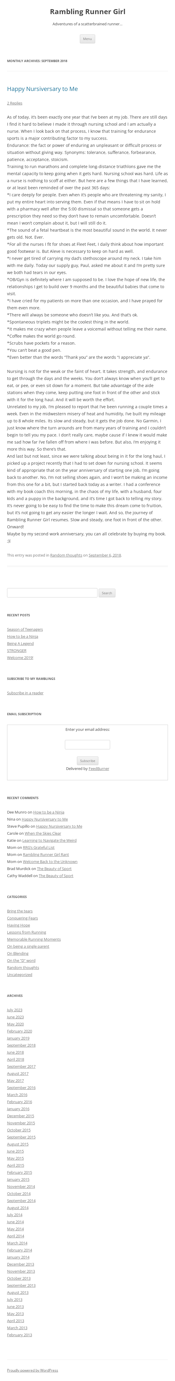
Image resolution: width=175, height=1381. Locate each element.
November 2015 (21, 1123)
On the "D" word (21, 960)
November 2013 (21, 1271)
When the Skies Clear (43, 833)
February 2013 (19, 1334)
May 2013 (15, 1313)
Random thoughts (66, 555)
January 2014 (18, 1257)
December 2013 (20, 1264)
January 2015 (18, 1179)
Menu (87, 38)
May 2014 (15, 1228)
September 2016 (21, 1087)
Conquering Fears (22, 918)
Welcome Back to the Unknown (50, 861)
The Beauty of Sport (54, 868)
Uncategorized (19, 974)
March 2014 (17, 1243)
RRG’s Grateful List (39, 847)
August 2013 (17, 1292)
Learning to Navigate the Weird (49, 840)
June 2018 (15, 1052)
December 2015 (20, 1115)
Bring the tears (20, 911)
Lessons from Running (26, 932)
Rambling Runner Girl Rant (46, 854)
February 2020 (19, 1031)
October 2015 (19, 1130)
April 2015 (15, 1165)
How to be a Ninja (22, 636)
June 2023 (15, 1017)
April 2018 (15, 1059)
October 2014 (19, 1193)
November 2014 (21, 1186)
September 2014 (21, 1200)
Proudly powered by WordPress (32, 1370)
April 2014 (15, 1236)
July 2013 (14, 1299)
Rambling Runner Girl (87, 11)
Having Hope (18, 925)
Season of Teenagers (25, 629)
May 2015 (15, 1158)
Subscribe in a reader (25, 693)
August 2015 (17, 1144)
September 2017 (21, 1066)
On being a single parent (28, 946)
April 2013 (15, 1320)
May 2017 (15, 1080)
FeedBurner (99, 768)
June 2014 (15, 1221)
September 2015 (21, 1137)
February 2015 (19, 1172)
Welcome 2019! (20, 657)
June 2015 (15, 1151)
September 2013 (21, 1285)
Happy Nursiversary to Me (42, 89)
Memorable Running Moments (34, 939)
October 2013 (19, 1278)
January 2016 (18, 1108)
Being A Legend (20, 643)
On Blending (17, 953)
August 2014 (17, 1207)
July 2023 (14, 1009)
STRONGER (16, 650)
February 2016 (19, 1101)
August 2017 (17, 1073)
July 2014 (14, 1214)
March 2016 (17, 1094)
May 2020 (15, 1024)
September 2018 (21, 1045)
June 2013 (15, 1306)
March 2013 (17, 1327)
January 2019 (18, 1038)
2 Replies (14, 103)
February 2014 (19, 1250)
